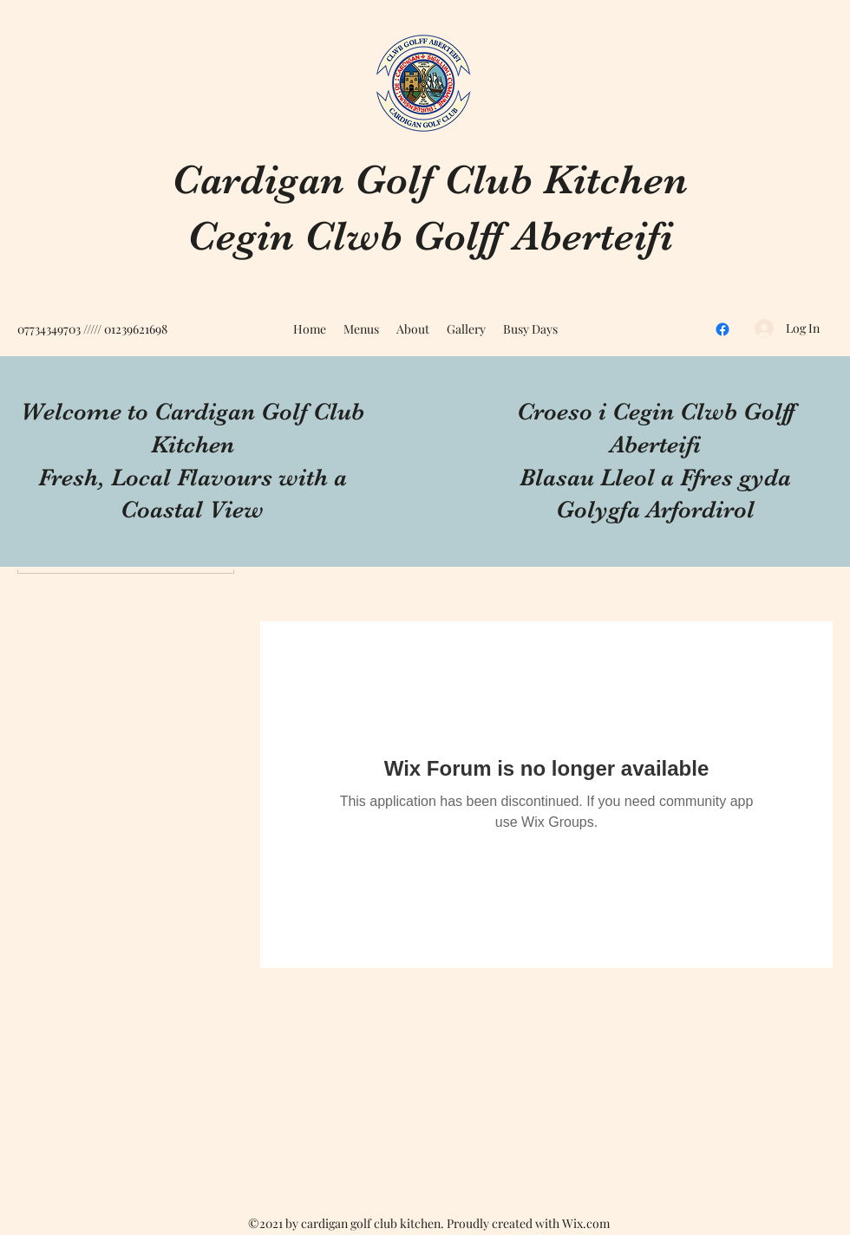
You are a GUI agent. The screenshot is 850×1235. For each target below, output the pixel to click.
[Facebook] (722, 329)
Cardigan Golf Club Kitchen (430, 180)
